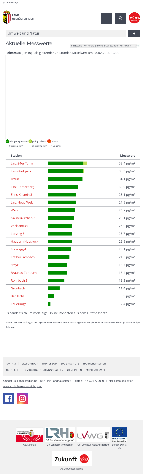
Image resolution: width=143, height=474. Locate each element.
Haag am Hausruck (24, 241)
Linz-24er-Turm (22, 163)
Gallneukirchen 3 (23, 218)
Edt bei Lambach (23, 257)
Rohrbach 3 (19, 280)
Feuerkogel (19, 304)
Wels (14, 210)
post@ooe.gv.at (123, 381)
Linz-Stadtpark (21, 171)
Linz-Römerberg (22, 187)
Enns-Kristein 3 (21, 195)
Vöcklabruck (19, 226)
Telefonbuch (29, 363)
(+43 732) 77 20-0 (93, 381)
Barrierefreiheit (94, 363)
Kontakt (11, 363)
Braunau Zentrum (24, 273)
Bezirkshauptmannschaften (43, 370)
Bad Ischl (17, 296)
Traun (15, 179)
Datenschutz (70, 363)
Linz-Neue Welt (22, 202)
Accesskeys (11, 2)
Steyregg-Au (19, 249)
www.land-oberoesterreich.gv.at (22, 386)
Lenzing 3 (18, 234)
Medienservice (96, 370)
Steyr (14, 265)
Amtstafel (13, 370)
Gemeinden (74, 370)
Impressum (49, 363)
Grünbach (18, 288)
